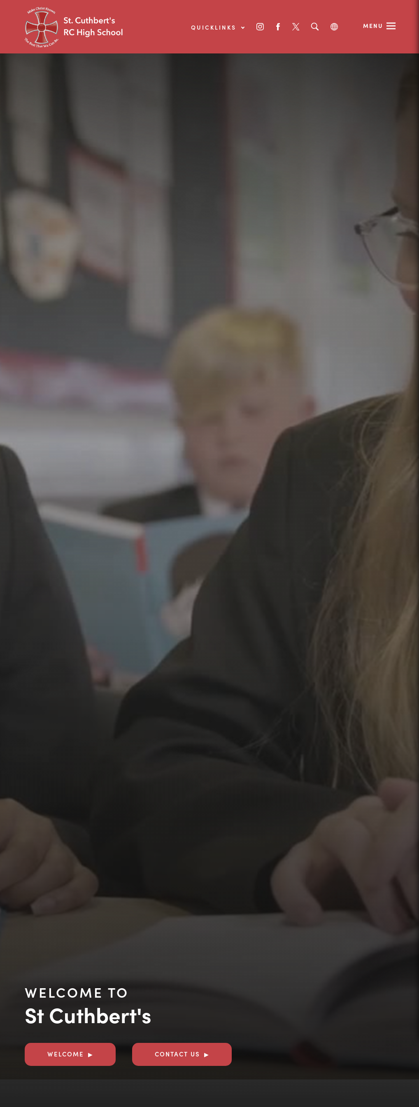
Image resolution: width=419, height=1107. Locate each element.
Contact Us (177, 1053)
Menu (373, 25)
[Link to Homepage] (86, 26)
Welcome (65, 1053)
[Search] (315, 27)
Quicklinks (217, 27)
